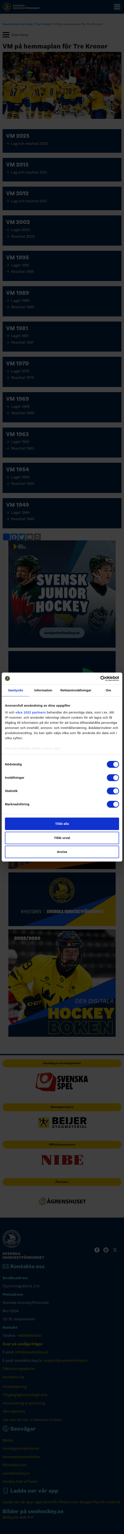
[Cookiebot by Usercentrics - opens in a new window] (100, 678)
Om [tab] (108, 690)
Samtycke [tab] (15, 690)
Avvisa (62, 852)
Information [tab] (43, 690)
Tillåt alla (62, 823)
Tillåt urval (62, 838)
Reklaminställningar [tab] (75, 690)
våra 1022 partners (30, 712)
